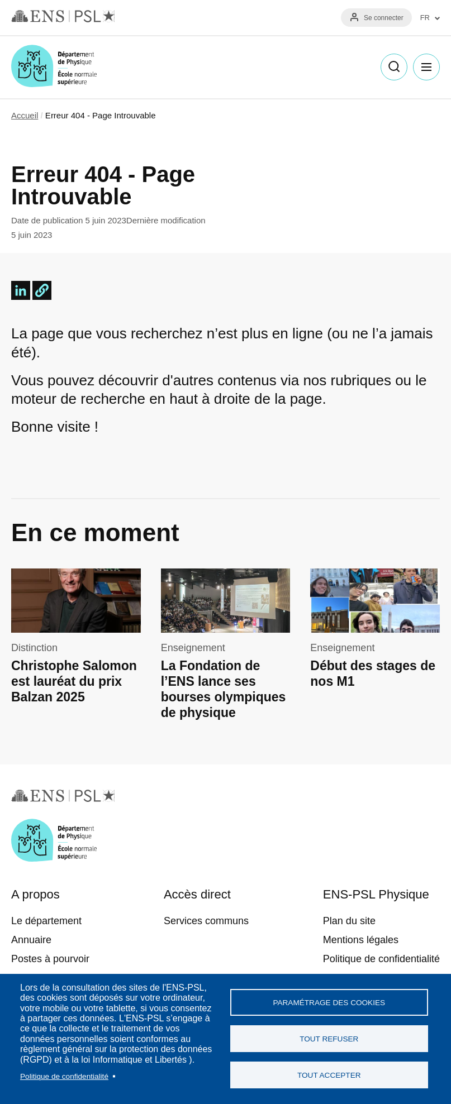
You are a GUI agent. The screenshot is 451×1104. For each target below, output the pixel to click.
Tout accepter (329, 1075)
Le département (46, 920)
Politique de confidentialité (64, 1076)
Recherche (394, 67)
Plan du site (349, 920)
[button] (41, 290)
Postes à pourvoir (50, 958)
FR (425, 18)
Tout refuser (329, 1039)
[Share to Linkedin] (20, 290)
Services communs (206, 920)
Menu (426, 67)
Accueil (24, 115)
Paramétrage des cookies (329, 1002)
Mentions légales (360, 939)
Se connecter (383, 18)
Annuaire (31, 939)
